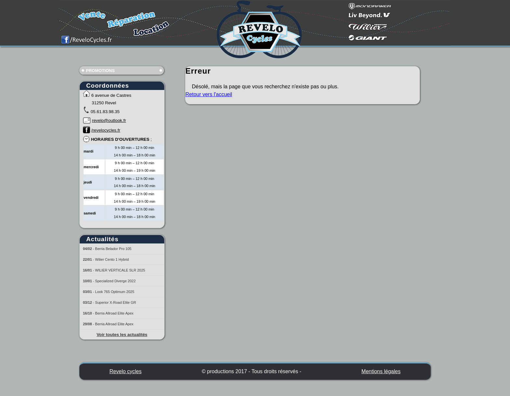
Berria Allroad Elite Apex (114, 313)
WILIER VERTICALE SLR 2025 (120, 270)
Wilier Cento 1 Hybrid (112, 259)
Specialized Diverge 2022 (115, 281)
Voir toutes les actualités (122, 334)
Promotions (100, 70)
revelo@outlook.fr (109, 120)
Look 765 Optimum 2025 (114, 292)
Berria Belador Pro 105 (113, 249)
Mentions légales (380, 371)
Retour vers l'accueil (208, 94)
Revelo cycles (126, 371)
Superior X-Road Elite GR (115, 302)
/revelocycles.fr (105, 130)
